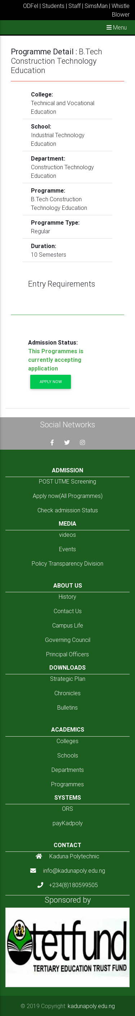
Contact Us (68, 611)
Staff (74, 5)
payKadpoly (68, 823)
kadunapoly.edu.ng (91, 1006)
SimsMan (96, 5)
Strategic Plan (67, 678)
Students (53, 5)
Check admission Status (67, 510)
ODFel (30, 5)
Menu (117, 27)
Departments (67, 769)
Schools (67, 755)
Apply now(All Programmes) (68, 495)
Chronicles (67, 693)
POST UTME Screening (67, 481)
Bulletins (67, 707)
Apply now (51, 381)
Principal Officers (67, 654)
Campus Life (67, 625)
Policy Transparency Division (67, 563)
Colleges (67, 741)
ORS (67, 808)
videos (67, 534)
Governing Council (67, 639)
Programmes (67, 784)
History (67, 596)
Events (67, 549)
